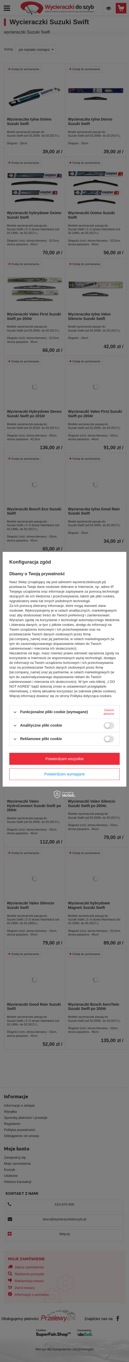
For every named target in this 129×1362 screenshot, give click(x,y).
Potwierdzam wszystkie (64, 759)
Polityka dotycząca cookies (90, 696)
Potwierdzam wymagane (64, 774)
